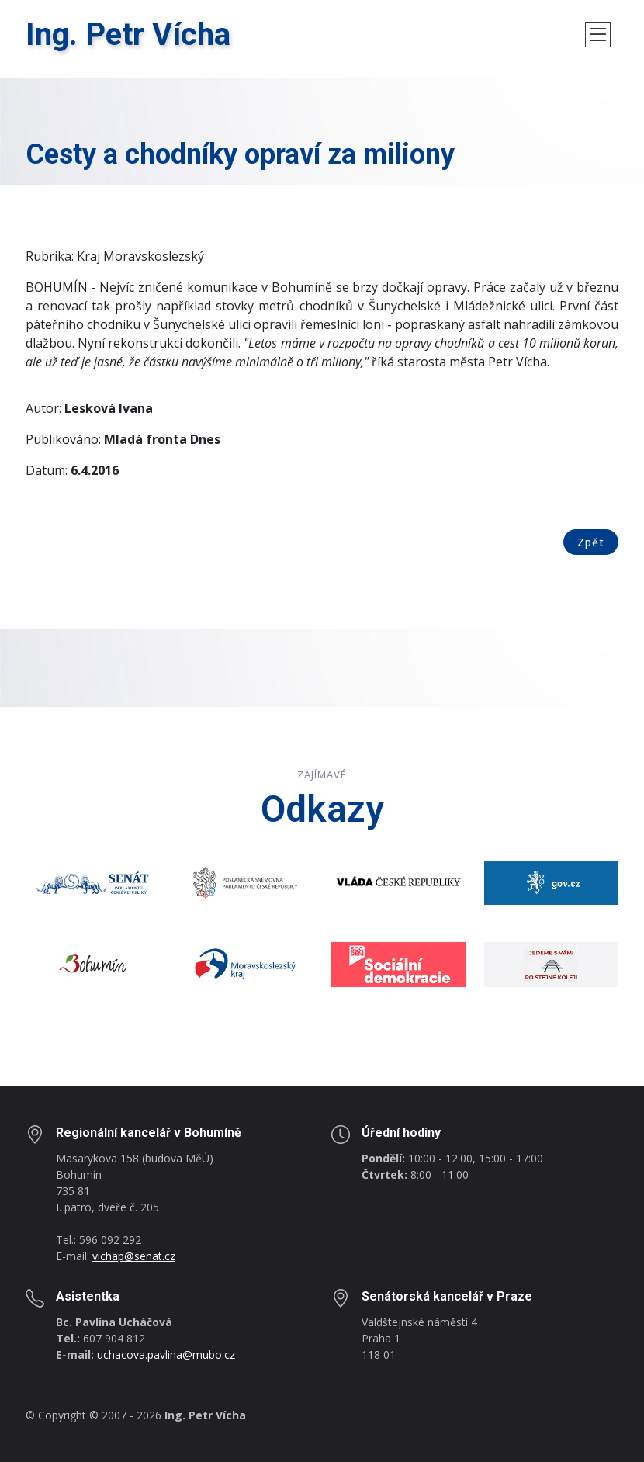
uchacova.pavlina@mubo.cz (166, 1354)
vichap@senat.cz (133, 1256)
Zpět (590, 542)
